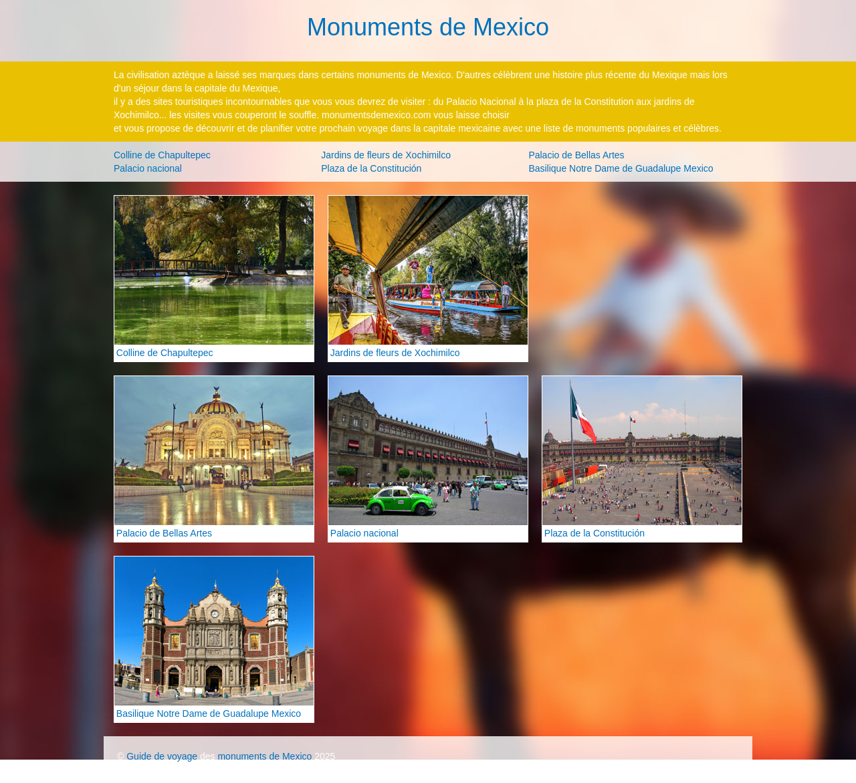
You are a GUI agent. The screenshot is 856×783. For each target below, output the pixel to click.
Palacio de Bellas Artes (576, 155)
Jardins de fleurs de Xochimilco (386, 155)
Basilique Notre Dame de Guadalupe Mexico (620, 168)
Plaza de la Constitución (371, 168)
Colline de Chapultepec (162, 155)
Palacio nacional (148, 168)
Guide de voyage (161, 756)
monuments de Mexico (264, 756)
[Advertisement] (642, 278)
